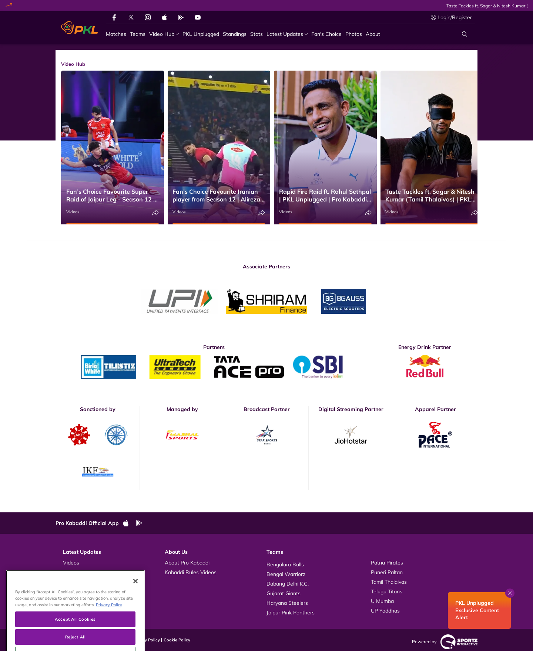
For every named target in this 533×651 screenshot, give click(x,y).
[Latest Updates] (287, 34)
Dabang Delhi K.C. (287, 583)
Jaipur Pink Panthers (290, 612)
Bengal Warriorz (285, 574)
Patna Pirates (387, 562)
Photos (71, 572)
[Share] (155, 212)
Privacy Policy (146, 639)
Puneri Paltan (387, 572)
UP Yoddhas (385, 610)
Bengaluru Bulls (285, 564)
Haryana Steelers (287, 603)
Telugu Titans (386, 591)
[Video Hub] (164, 34)
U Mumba (382, 601)
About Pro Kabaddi (187, 562)
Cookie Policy (177, 639)
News (70, 582)
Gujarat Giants (283, 593)
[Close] (135, 601)
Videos (72, 211)
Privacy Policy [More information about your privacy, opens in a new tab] (109, 624)
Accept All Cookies (75, 638)
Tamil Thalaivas (389, 582)
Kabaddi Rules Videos (191, 572)
